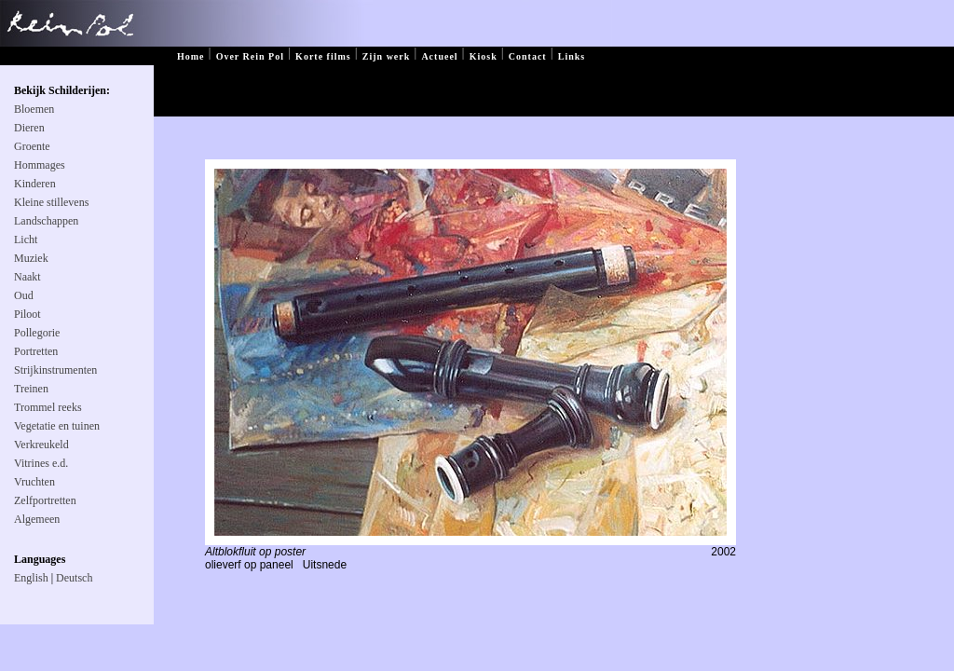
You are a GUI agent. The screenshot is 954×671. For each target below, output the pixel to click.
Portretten (36, 351)
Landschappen (46, 220)
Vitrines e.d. (41, 463)
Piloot (27, 314)
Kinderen (35, 183)
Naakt (27, 276)
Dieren (29, 127)
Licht (25, 239)
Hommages (39, 164)
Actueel (439, 56)
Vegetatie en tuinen (57, 425)
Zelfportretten (45, 500)
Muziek (31, 258)
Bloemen (34, 109)
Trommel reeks (48, 407)
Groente (32, 146)
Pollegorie (37, 332)
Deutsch (74, 577)
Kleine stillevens (51, 202)
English (31, 577)
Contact (528, 56)
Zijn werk (386, 56)
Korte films (323, 56)
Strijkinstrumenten (55, 370)
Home (191, 56)
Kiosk (483, 56)
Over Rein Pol (250, 56)
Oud (24, 295)
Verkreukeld (41, 444)
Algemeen (37, 519)
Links (571, 56)
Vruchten (34, 481)
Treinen (31, 388)
